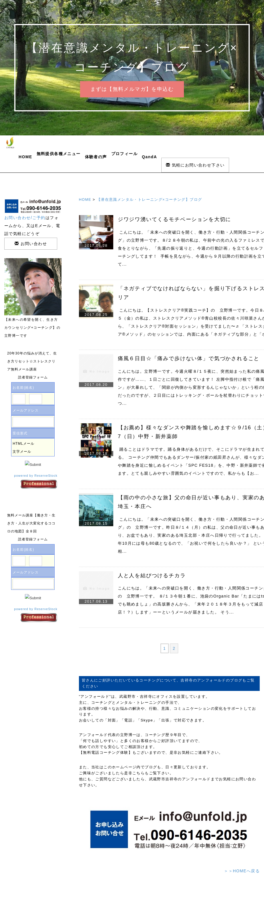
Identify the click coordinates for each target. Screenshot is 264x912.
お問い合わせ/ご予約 (24, 217)
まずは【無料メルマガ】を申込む (132, 89)
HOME (25, 157)
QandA (149, 157)
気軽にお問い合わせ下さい (195, 165)
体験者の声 (96, 157)
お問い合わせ (31, 243)
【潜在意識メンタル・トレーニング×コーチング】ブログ (149, 200)
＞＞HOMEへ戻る (242, 871)
